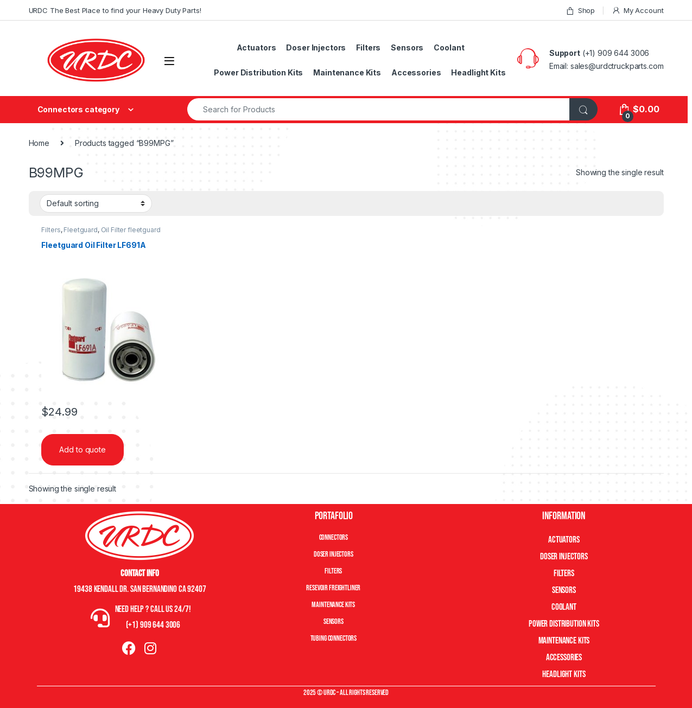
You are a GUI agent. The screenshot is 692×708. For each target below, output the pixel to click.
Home (39, 143)
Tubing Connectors (333, 638)
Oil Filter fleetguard (131, 230)
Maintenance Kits (347, 72)
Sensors (407, 47)
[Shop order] (96, 203)
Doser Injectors (316, 47)
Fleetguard (81, 230)
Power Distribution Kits (258, 72)
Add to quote (82, 449)
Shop (580, 10)
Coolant (449, 47)
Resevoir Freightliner (333, 587)
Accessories (416, 72)
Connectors (333, 537)
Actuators (256, 47)
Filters (368, 47)
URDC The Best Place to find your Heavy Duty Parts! (115, 10)
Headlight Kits (478, 72)
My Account (637, 10)
